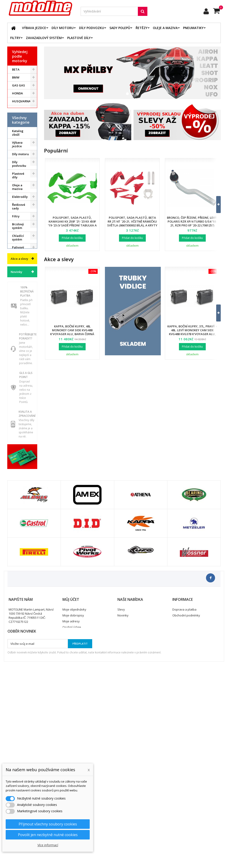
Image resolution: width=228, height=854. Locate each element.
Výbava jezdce (34, 28)
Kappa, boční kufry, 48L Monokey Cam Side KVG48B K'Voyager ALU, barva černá (72, 330)
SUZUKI (17, 125)
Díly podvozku (91, 28)
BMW (15, 77)
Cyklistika (19, 358)
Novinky (16, 416)
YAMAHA (18, 133)
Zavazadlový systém (44, 38)
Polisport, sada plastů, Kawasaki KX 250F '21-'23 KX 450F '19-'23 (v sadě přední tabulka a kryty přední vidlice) (72, 223)
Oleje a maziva (165, 28)
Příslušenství (21, 342)
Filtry (15, 38)
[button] (216, 204)
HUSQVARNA (21, 101)
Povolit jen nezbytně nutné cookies (48, 834)
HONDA (17, 93)
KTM (15, 117)
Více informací (47, 845)
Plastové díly (79, 38)
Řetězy (141, 28)
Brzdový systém (18, 263)
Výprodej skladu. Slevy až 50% (18, 383)
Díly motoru (63, 28)
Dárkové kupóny (18, 368)
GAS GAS (18, 85)
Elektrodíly (20, 234)
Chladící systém (18, 275)
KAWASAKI (19, 109)
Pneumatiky (193, 28)
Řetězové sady (18, 244)
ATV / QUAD (20, 141)
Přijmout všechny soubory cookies (48, 824)
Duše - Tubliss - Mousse (18, 330)
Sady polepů (119, 28)
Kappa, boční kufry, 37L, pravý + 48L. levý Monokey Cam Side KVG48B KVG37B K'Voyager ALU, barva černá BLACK (192, 332)
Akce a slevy (19, 403)
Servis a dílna (17, 317)
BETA (16, 69)
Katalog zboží (17, 170)
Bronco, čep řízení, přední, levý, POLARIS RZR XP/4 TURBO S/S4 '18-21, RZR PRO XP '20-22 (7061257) (192, 221)
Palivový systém (18, 286)
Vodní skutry (21, 350)
